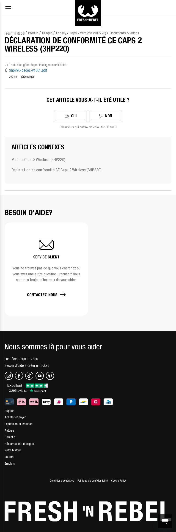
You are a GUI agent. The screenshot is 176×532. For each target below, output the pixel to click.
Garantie (10, 437)
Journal (9, 457)
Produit (33, 33)
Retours (9, 430)
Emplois (10, 463)
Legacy (61, 33)
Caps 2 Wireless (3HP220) (88, 33)
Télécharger (27, 76)
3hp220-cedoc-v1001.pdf (28, 70)
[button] (46, 269)
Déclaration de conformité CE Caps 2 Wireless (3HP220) (56, 169)
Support (9, 411)
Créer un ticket (38, 365)
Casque (47, 33)
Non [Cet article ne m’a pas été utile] (108, 115)
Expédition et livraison (19, 424)
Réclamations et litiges (19, 444)
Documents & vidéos (124, 33)
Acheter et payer (15, 417)
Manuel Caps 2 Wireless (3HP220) (38, 159)
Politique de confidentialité (92, 480)
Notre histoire (13, 450)
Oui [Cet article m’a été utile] (74, 115)
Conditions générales (62, 480)
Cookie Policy (118, 480)
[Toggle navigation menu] (8, 8)
